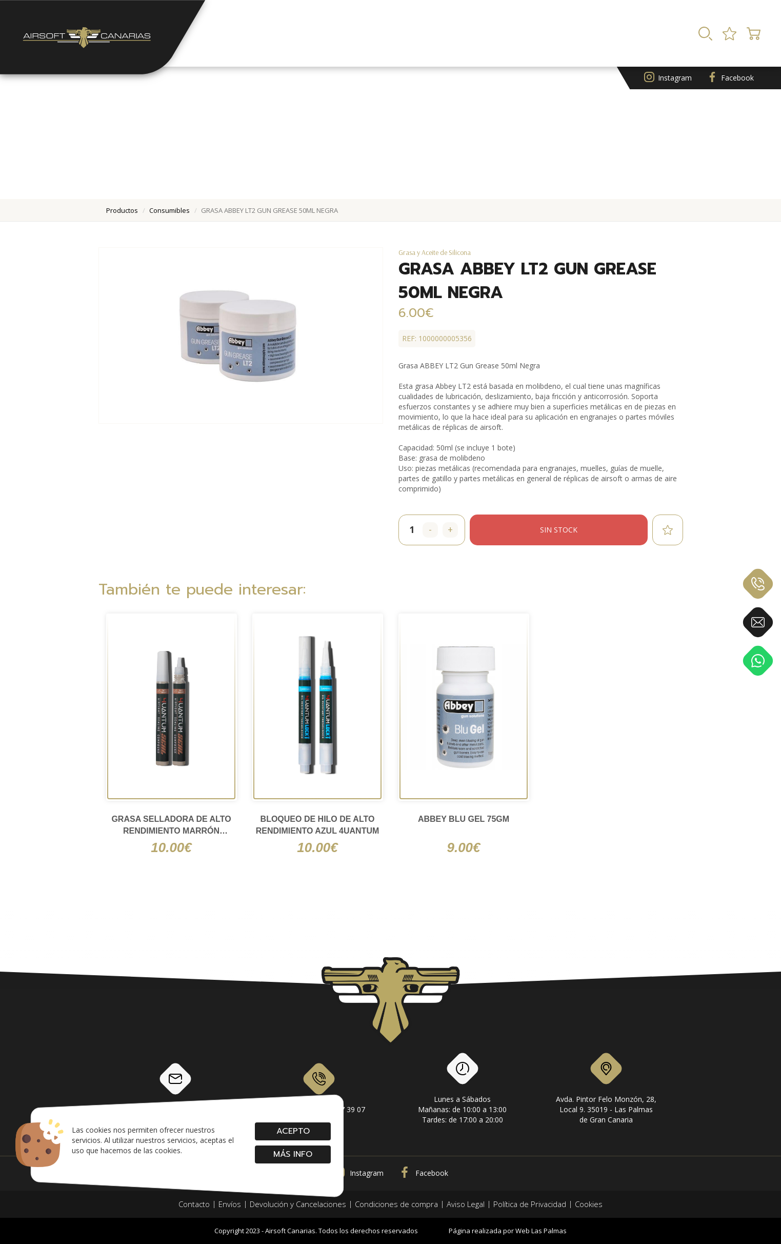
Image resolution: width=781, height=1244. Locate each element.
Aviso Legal (466, 1204)
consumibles (169, 210)
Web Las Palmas (541, 1230)
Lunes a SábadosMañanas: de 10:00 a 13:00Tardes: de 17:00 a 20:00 (462, 1090)
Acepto (292, 1131)
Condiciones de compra (396, 1204)
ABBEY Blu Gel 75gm (463, 819)
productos (122, 210)
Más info (292, 1154)
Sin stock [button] (558, 530)
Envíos (229, 1204)
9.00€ (463, 847)
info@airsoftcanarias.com (175, 1087)
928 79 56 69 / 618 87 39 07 (318, 1087)
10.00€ (171, 847)
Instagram (668, 78)
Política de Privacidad (529, 1204)
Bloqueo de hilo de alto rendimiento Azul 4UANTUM (317, 825)
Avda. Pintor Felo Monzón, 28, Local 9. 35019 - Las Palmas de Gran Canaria (606, 1090)
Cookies (589, 1204)
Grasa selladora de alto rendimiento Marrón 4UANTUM (171, 826)
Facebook (730, 78)
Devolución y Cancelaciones (298, 1204)
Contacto (194, 1204)
